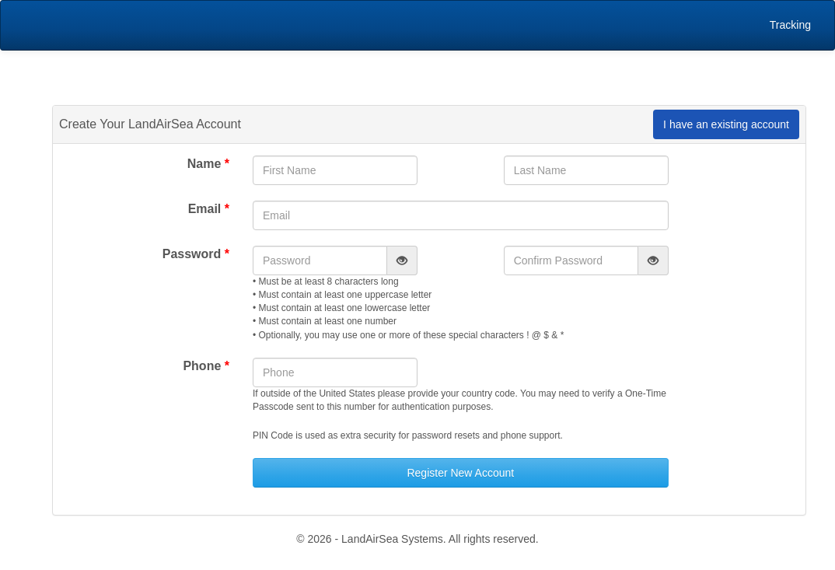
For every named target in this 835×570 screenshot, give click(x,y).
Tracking (790, 25)
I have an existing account (726, 124)
